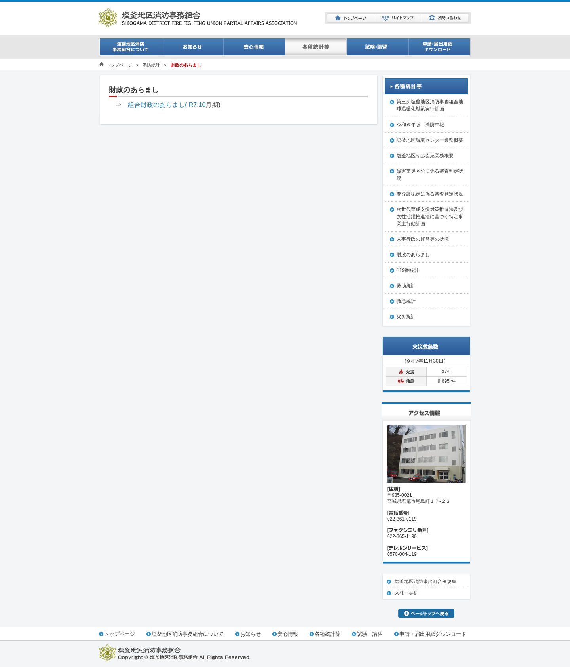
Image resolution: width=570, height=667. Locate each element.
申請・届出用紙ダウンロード (439, 47)
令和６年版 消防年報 (420, 124)
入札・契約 (406, 593)
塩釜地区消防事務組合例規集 (425, 581)
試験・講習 (377, 47)
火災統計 (406, 316)
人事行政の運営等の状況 (423, 239)
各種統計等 (327, 634)
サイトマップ (397, 18)
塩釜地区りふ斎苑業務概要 (425, 155)
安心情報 (254, 47)
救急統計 (406, 301)
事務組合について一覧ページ (130, 47)
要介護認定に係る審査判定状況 (430, 194)
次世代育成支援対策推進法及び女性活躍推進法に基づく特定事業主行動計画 (430, 216)
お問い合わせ (445, 18)
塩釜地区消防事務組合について (188, 634)
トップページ (350, 18)
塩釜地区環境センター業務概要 (430, 140)
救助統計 (406, 286)
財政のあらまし (413, 254)
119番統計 (408, 270)
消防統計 (316, 47)
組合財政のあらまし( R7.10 (166, 104)
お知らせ (192, 47)
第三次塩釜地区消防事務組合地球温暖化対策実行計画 (430, 105)
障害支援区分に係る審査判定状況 (430, 174)
